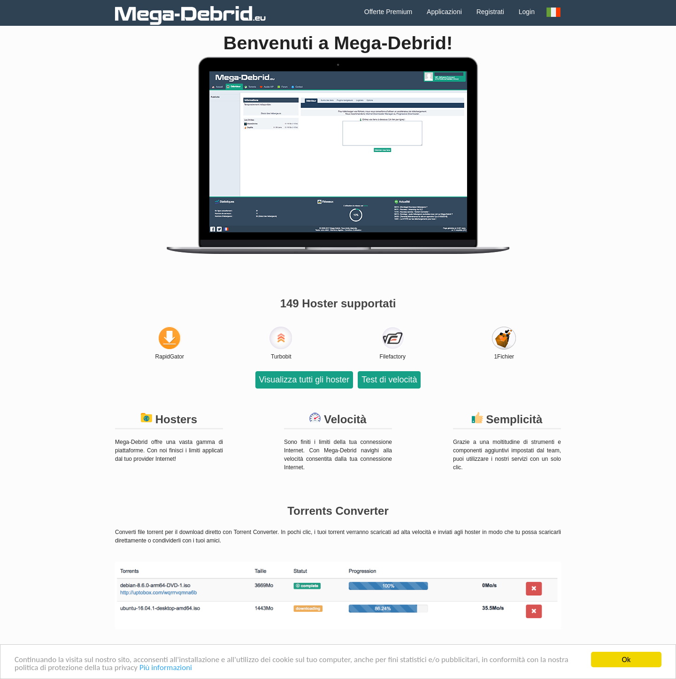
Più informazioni (165, 668)
